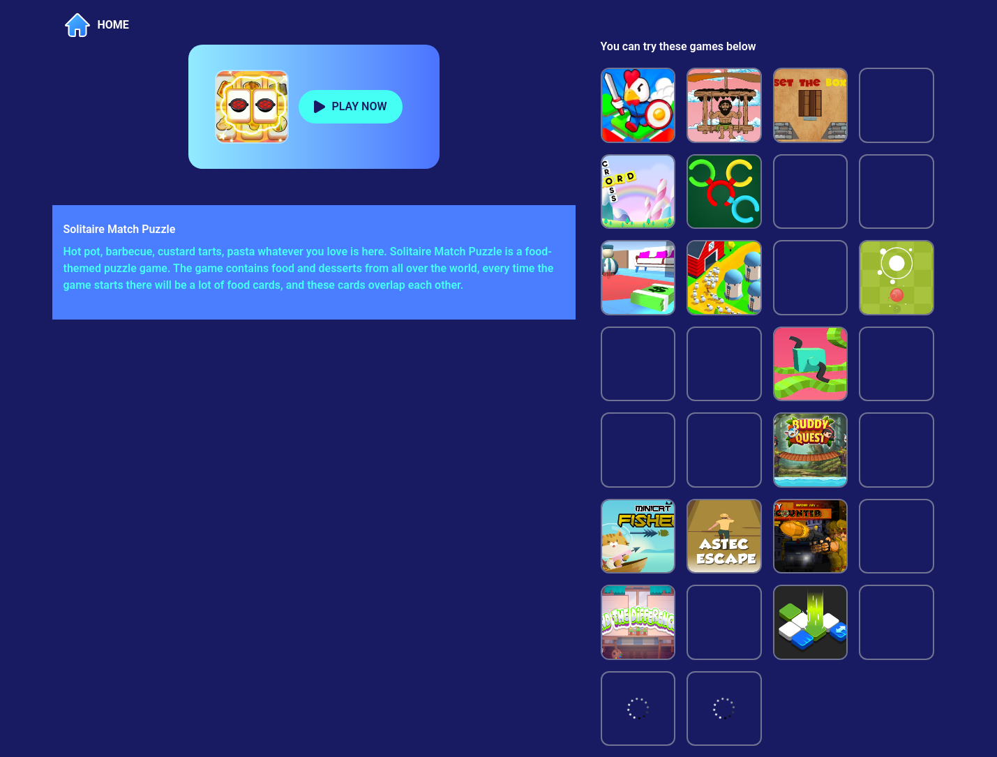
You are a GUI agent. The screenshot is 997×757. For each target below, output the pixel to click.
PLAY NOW (359, 106)
